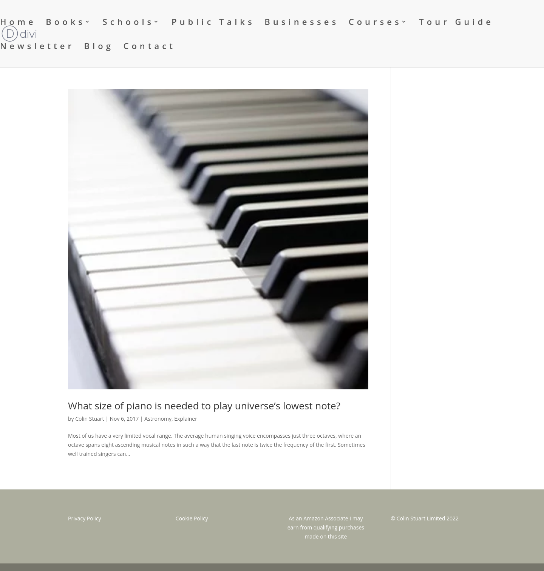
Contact (150, 47)
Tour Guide (456, 23)
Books (65, 23)
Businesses (301, 23)
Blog (99, 47)
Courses (375, 23)
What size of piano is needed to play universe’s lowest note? (204, 405)
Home (18, 23)
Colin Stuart (89, 418)
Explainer (185, 418)
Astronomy (158, 418)
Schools (129, 23)
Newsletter (37, 47)
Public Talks (213, 23)
